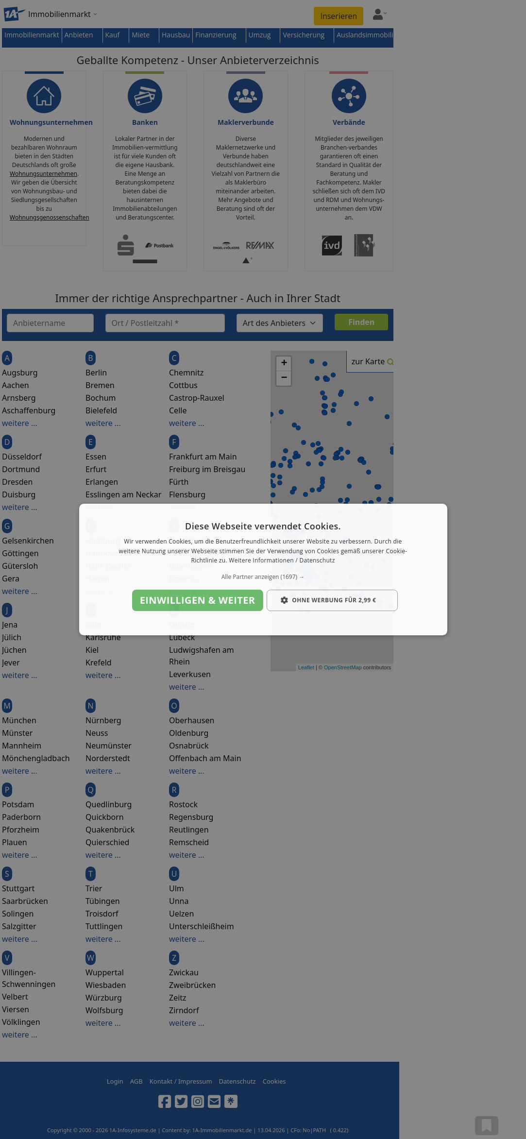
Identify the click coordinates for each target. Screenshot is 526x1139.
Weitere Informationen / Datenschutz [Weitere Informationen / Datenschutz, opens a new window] (282, 561)
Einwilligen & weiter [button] (197, 600)
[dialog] (263, 570)
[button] (262, 577)
